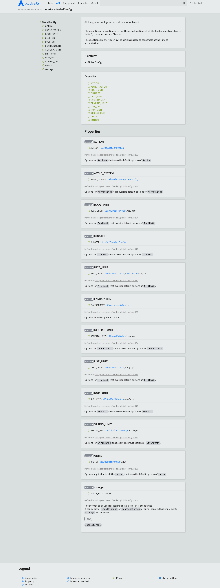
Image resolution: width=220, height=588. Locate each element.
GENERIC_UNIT (53, 49)
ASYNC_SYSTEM (53, 30)
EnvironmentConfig (118, 305)
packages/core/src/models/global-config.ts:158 (116, 312)
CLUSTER (50, 37)
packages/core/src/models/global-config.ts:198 (116, 186)
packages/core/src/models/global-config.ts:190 (116, 280)
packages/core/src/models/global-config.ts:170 (116, 249)
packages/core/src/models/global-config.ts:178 (116, 406)
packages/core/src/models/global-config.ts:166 (116, 469)
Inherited (197, 3)
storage (49, 69)
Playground (69, 3)
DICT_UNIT (51, 41)
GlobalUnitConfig (115, 210)
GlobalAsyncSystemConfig (123, 179)
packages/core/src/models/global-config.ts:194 (116, 343)
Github (95, 3)
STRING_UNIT (52, 61)
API (58, 3)
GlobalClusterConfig (114, 242)
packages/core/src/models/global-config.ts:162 (116, 155)
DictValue (132, 273)
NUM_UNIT (51, 57)
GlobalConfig (35, 9)
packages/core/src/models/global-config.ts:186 (116, 374)
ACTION (49, 26)
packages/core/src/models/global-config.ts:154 (116, 500)
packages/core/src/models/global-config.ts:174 (116, 217)
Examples (83, 3)
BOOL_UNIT (51, 34)
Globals (22, 9)
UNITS (48, 65)
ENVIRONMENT (53, 45)
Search (184, 3)
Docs (50, 3)
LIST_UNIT (51, 53)
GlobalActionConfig (112, 148)
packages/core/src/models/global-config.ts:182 (116, 437)
